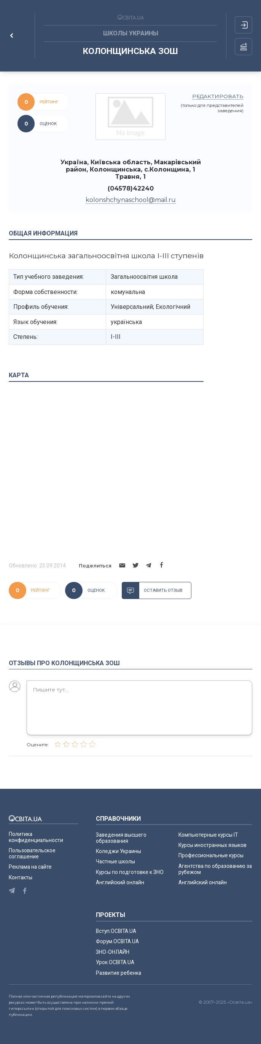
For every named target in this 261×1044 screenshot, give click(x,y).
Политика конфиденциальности (36, 837)
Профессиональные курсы (210, 855)
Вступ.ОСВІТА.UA (116, 931)
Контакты (20, 877)
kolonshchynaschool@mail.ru (131, 199)
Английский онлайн (120, 882)
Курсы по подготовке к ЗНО (130, 872)
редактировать (217, 96)
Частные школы (115, 861)
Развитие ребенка (118, 973)
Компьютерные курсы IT (208, 835)
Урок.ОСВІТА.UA (115, 962)
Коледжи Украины (118, 851)
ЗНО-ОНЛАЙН (112, 952)
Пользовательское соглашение (32, 853)
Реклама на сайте (30, 867)
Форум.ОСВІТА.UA (117, 941)
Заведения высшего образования (121, 838)
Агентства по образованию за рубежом (215, 869)
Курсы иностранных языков (212, 845)
